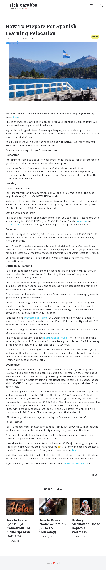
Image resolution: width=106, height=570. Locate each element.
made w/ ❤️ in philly (53, 563)
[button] (91, 6)
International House (55, 337)
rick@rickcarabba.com (76, 463)
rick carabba (24, 5)
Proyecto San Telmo (36, 317)
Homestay (81, 221)
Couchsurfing (13, 224)
